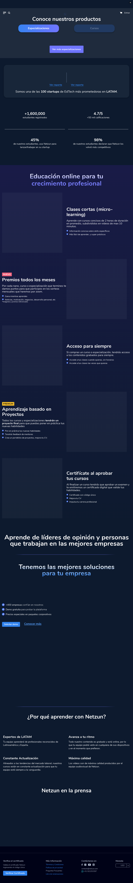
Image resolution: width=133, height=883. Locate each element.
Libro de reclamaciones (54, 874)
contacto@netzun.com (89, 869)
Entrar (127, 12)
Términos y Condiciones (55, 864)
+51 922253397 (89, 871)
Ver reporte (55, 85)
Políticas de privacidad (54, 868)
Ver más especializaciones (66, 49)
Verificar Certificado (15, 873)
